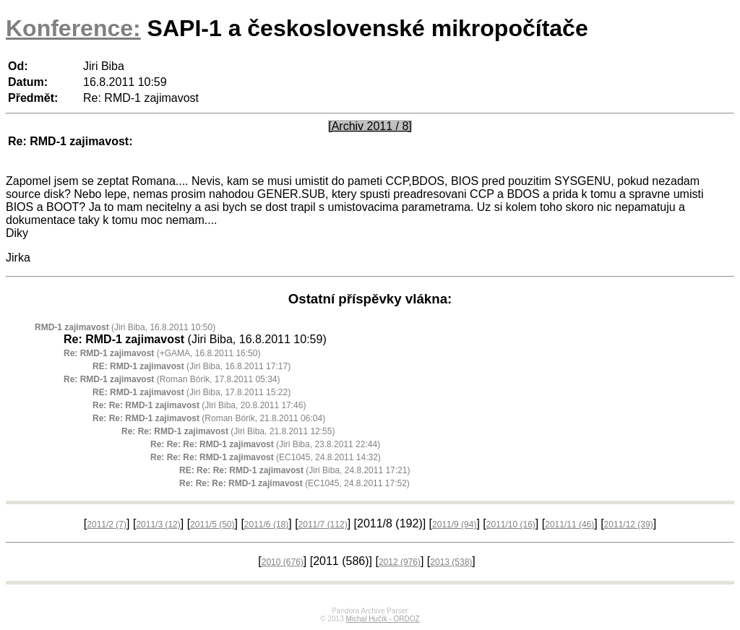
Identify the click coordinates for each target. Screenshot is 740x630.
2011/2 (106, 524)
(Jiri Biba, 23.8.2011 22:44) (265, 444)
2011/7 (323, 524)
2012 (400, 562)
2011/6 (266, 524)
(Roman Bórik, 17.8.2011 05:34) (172, 379)
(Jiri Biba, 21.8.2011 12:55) (228, 431)
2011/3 (158, 524)
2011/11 (569, 524)
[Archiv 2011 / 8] (370, 126)
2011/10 (510, 524)
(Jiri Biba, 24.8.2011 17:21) (294, 470)
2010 (283, 562)
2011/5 (212, 524)
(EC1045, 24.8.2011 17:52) (294, 483)
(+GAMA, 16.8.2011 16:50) (162, 353)
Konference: (73, 28)
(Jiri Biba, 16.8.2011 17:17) (191, 366)
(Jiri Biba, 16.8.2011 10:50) (125, 327)
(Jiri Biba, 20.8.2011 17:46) (199, 405)
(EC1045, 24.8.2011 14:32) (265, 457)
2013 (451, 562)
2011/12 (628, 524)
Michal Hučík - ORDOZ (382, 619)
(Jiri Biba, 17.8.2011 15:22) (191, 392)
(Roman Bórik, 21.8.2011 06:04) (208, 418)
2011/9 (454, 524)
